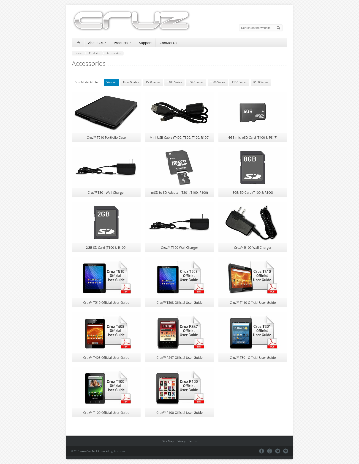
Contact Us (168, 42)
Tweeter (277, 451)
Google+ (269, 451)
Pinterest (285, 451)
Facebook (261, 451)
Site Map (168, 441)
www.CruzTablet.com (92, 451)
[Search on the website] (261, 27)
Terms (192, 441)
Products (122, 42)
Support (145, 42)
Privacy (181, 441)
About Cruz (97, 42)
